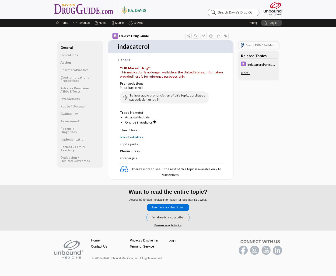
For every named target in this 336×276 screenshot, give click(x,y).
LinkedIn (277, 250)
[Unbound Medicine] (273, 8)
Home (95, 240)
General (66, 47)
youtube (266, 250)
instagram (254, 250)
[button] (137, 23)
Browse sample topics (168, 225)
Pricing (252, 22)
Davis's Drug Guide (130, 36)
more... (245, 73)
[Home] (62, 23)
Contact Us (99, 246)
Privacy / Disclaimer (144, 240)
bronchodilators (131, 137)
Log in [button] (172, 240)
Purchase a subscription (168, 207)
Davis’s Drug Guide (112, 9)
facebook (243, 250)
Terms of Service (142, 246)
